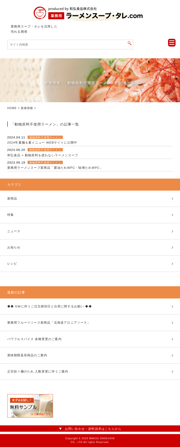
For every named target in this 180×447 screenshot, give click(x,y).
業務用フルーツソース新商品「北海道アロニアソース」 (48, 322)
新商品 (12, 198)
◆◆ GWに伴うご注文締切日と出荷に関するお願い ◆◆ (49, 306)
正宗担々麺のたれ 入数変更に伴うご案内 (37, 371)
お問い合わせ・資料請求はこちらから (93, 429)
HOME (12, 108)
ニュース (14, 231)
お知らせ (14, 247)
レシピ (12, 263)
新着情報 (27, 108)
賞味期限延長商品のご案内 (27, 355)
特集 (10, 214)
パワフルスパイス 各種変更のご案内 (34, 339)
